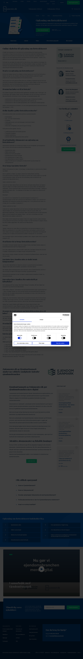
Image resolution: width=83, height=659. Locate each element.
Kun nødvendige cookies (23, 343)
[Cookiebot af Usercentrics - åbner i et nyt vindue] (63, 315)
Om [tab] (61, 319)
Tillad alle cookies (60, 343)
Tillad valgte (41, 343)
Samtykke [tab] (22, 319)
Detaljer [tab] (41, 319)
